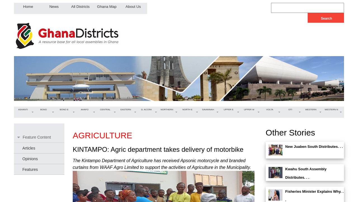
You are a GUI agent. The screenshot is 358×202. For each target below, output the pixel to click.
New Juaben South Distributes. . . (314, 146)
